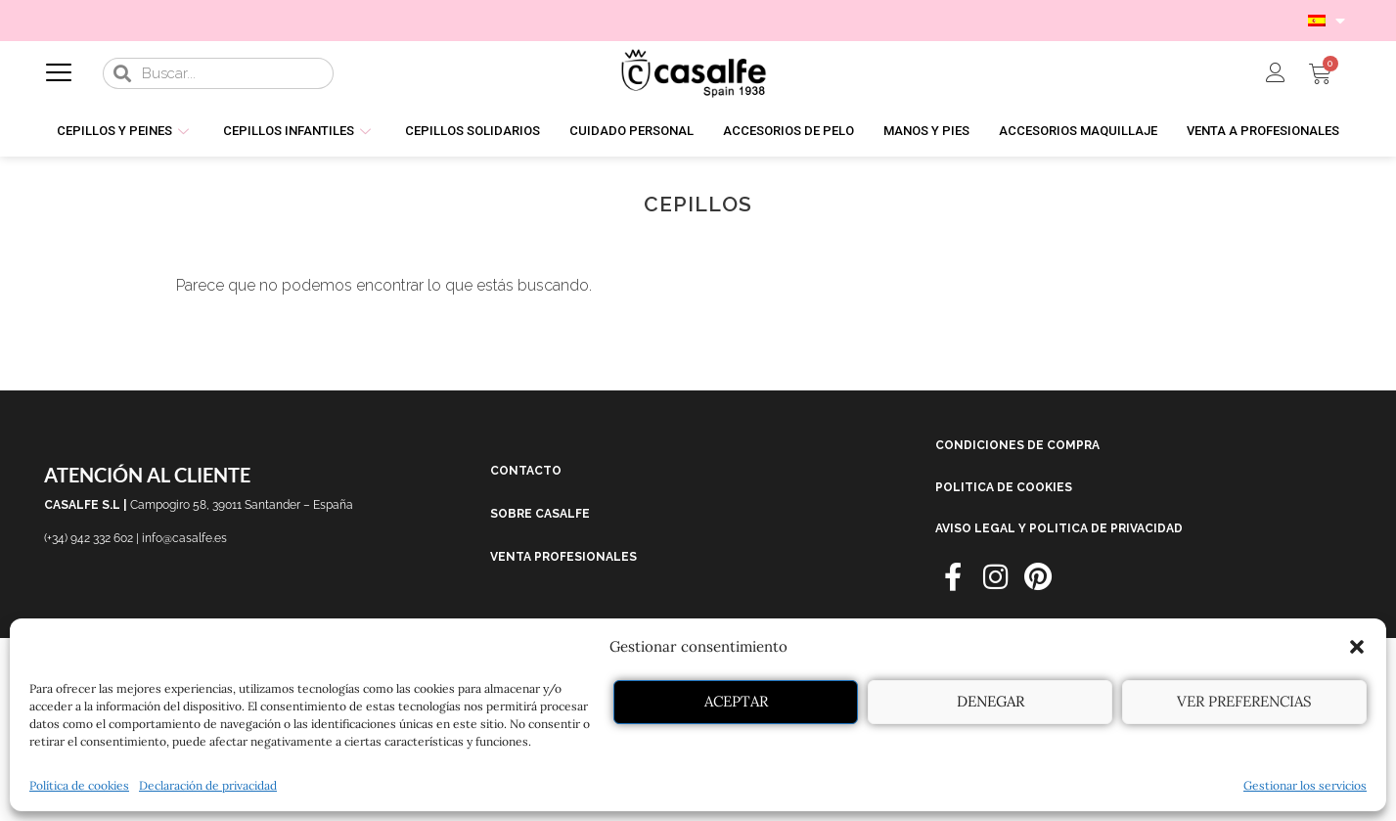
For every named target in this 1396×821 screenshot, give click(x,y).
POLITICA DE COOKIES (1003, 487)
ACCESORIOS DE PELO (788, 130)
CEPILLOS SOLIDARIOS (472, 130)
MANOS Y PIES (926, 130)
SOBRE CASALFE (540, 514)
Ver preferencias (1244, 701)
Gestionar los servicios (1305, 785)
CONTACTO (526, 471)
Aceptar (736, 701)
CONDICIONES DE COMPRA (1017, 445)
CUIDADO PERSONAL (631, 130)
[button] (1357, 647)
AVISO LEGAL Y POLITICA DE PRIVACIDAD (1059, 528)
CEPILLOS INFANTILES (299, 130)
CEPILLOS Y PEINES (125, 130)
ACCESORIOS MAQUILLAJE (1078, 130)
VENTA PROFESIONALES (563, 557)
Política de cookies (79, 785)
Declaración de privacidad (208, 785)
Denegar (990, 701)
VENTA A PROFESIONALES (1263, 130)
